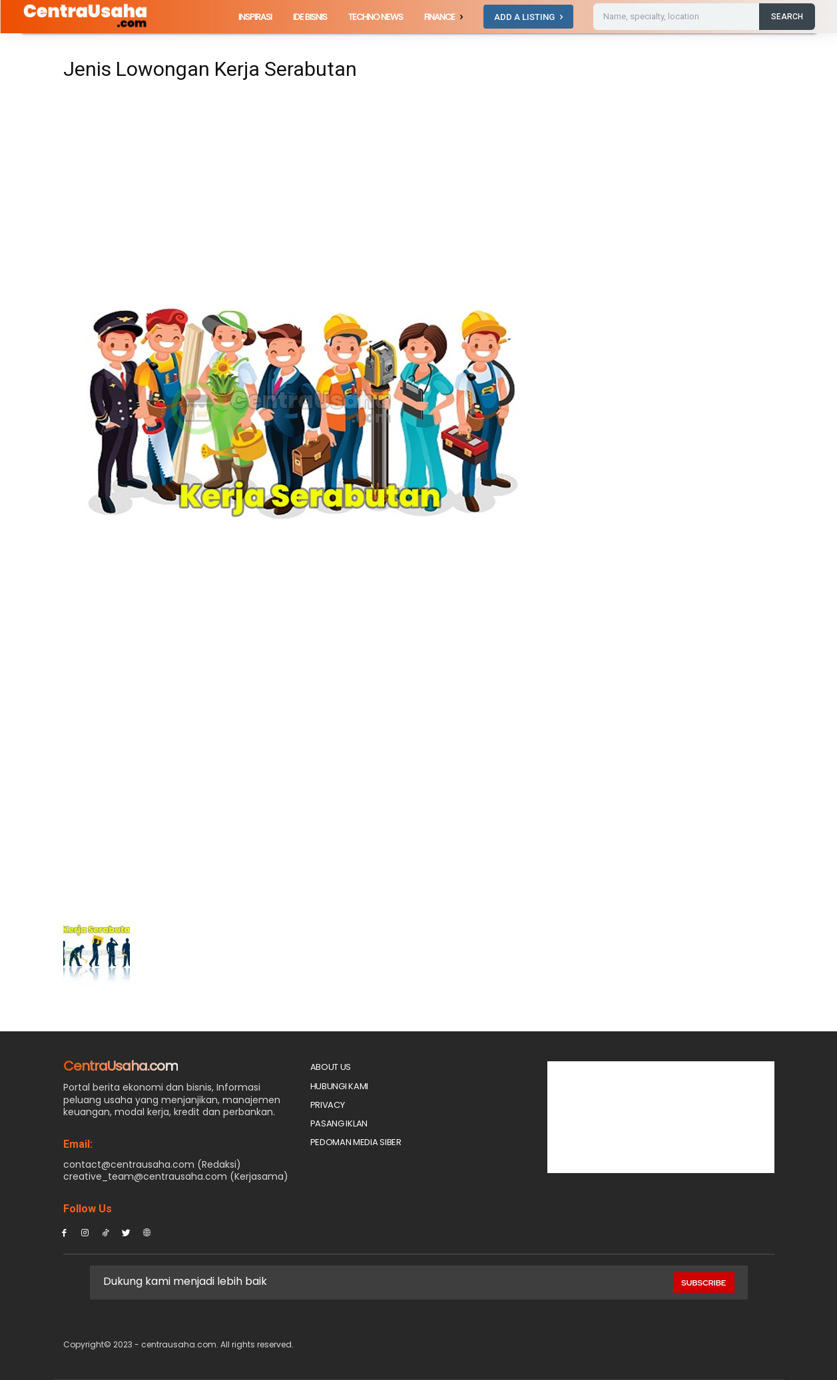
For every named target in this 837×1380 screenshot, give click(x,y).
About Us (331, 1067)
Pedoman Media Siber (356, 1142)
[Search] (787, 16)
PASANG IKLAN (339, 1123)
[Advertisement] (295, 187)
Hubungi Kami (339, 1086)
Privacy (327, 1105)
